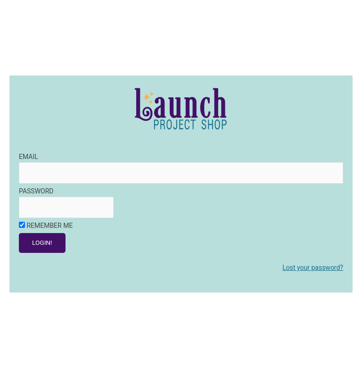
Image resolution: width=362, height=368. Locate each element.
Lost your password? (312, 267)
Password (36, 191)
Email (28, 156)
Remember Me (49, 225)
